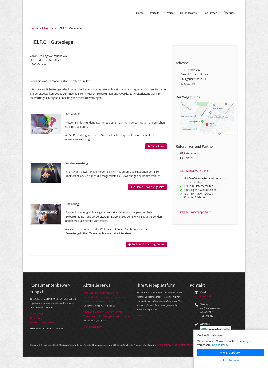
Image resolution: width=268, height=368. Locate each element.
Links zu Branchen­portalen (195, 212)
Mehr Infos (156, 146)
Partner (188, 158)
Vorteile (154, 13)
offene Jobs (37, 313)
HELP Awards (188, 13)
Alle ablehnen (231, 360)
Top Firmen (210, 13)
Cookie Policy (220, 344)
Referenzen (191, 153)
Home (140, 13)
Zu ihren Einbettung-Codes (146, 244)
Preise (170, 13)
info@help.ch (207, 296)
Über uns (229, 13)
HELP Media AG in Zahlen (194, 170)
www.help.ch (144, 315)
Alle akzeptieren (231, 352)
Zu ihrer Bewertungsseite (147, 187)
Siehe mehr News (93, 326)
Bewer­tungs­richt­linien (42, 322)
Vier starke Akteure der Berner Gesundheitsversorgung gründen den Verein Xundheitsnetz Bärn (105, 297)
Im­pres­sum (163, 344)
